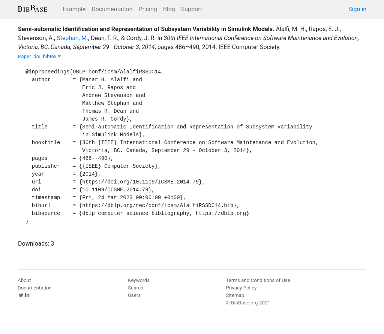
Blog (169, 9)
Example (74, 9)
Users (134, 295)
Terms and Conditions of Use (258, 280)
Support (191, 9)
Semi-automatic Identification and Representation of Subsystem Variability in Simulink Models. (146, 29)
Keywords (139, 280)
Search (135, 288)
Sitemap (235, 295)
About (24, 280)
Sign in (357, 9)
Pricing (147, 9)
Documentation (112, 9)
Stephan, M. (72, 38)
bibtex (52, 56)
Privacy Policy (241, 288)
